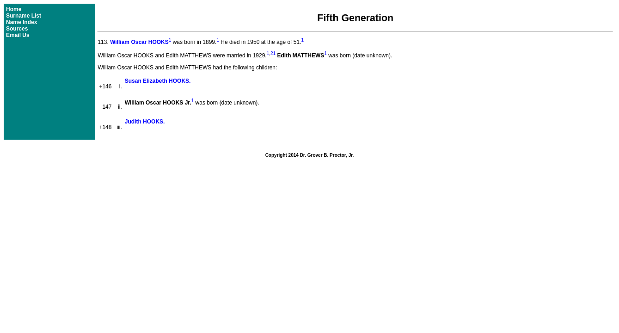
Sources (17, 28)
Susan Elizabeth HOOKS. (158, 81)
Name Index (21, 22)
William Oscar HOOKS (139, 42)
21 (273, 53)
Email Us (18, 35)
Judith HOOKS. (145, 121)
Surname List (23, 15)
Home (13, 9)
